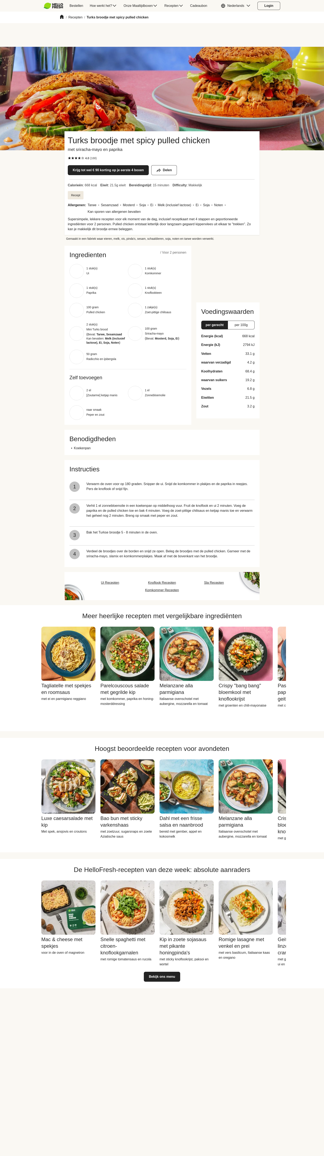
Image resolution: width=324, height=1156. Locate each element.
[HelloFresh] (53, 6)
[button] (236, 6)
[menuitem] (55, 6)
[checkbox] (69, 158)
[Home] (61, 17)
